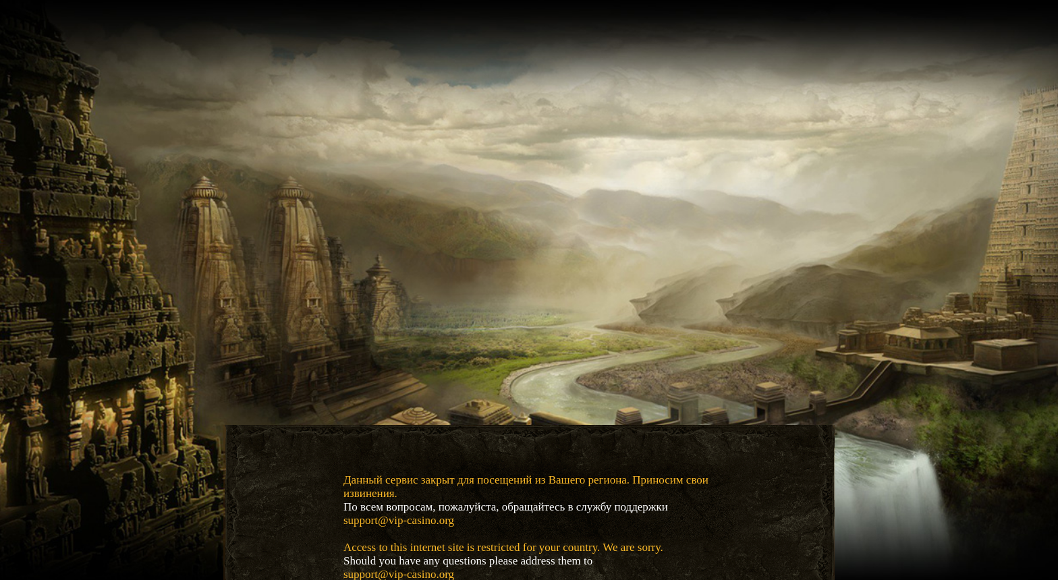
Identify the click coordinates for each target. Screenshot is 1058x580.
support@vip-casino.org (398, 520)
